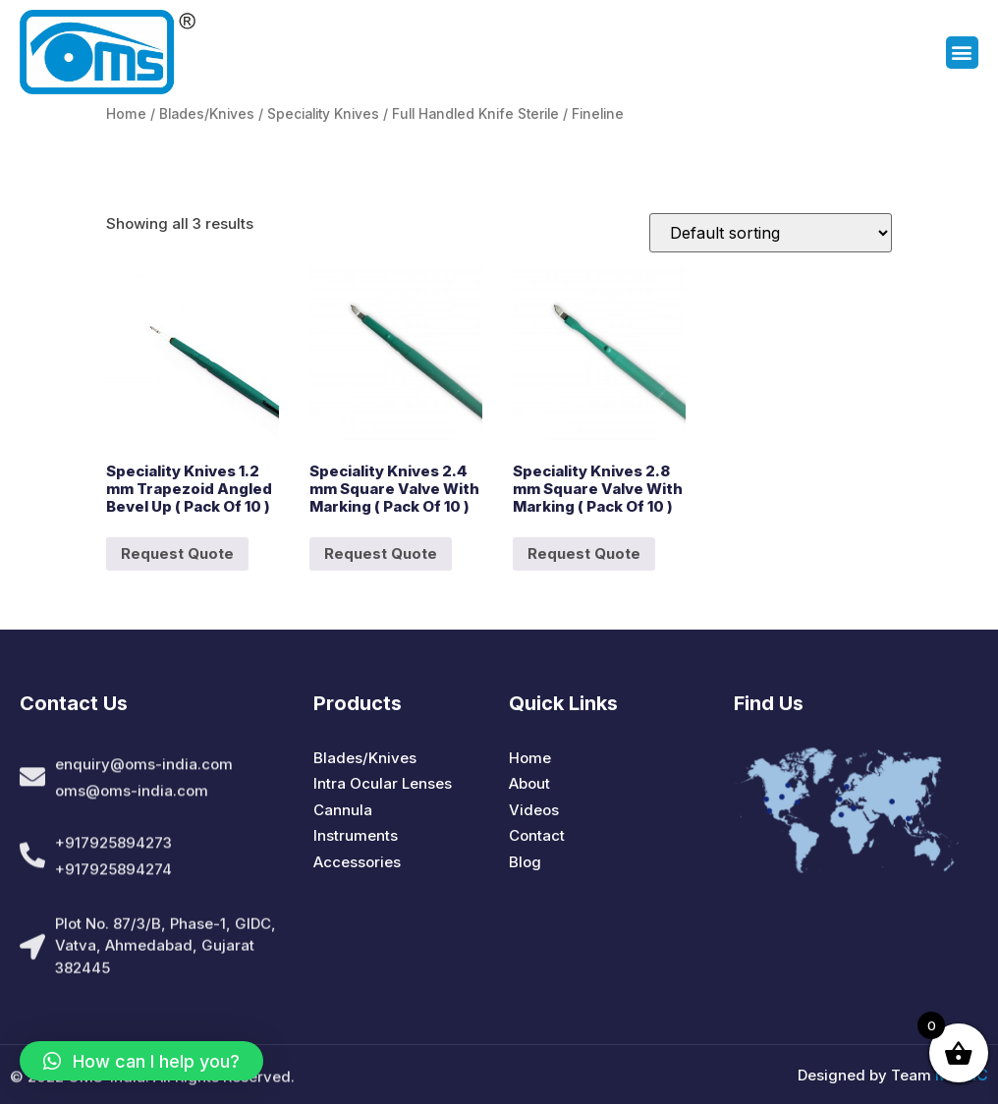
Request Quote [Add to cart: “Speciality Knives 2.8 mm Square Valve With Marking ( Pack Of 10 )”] (583, 553)
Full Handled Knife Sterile (475, 114)
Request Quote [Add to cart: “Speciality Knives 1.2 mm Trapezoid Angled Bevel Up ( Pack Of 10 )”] (177, 553)
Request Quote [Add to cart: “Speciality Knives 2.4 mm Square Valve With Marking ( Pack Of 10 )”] (380, 553)
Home (126, 114)
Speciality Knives (323, 114)
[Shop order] (770, 232)
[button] (962, 54)
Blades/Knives (206, 114)
